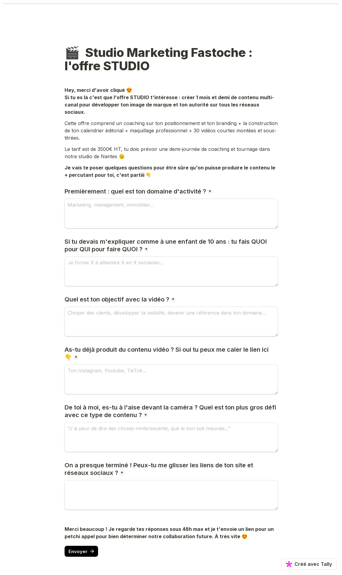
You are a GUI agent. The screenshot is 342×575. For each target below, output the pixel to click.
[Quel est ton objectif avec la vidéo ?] (171, 321)
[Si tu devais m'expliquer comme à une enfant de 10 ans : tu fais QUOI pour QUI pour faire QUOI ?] (171, 271)
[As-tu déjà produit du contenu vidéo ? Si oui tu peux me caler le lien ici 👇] (171, 379)
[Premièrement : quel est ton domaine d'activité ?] (171, 213)
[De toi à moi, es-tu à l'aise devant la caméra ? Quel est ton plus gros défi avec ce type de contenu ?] (171, 437)
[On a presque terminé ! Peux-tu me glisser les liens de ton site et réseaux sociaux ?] (171, 495)
